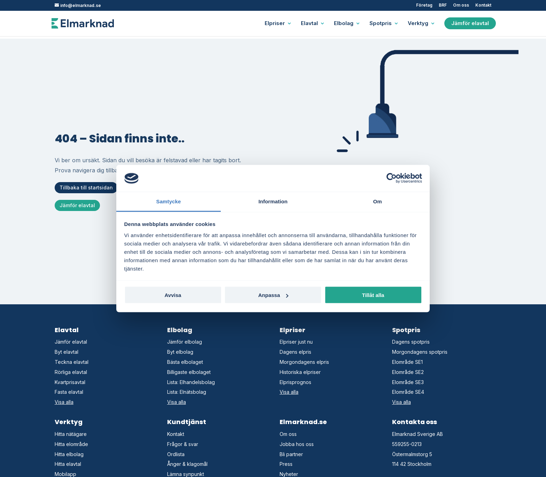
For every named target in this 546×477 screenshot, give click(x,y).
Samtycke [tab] (168, 201)
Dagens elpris (295, 352)
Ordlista (176, 454)
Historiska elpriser (300, 372)
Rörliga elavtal (71, 372)
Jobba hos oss (297, 444)
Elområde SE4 (408, 392)
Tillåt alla (373, 295)
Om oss (461, 5)
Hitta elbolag (69, 454)
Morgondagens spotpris (419, 352)
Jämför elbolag (184, 342)
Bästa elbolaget (185, 362)
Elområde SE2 (408, 372)
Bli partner (291, 454)
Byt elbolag (180, 352)
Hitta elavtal (68, 464)
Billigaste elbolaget (189, 372)
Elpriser (275, 23)
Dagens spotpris (411, 342)
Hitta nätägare (71, 434)
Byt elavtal (66, 352)
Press (286, 464)
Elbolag (343, 23)
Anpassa (273, 295)
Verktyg (418, 23)
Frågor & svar (182, 444)
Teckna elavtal (71, 362)
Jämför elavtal (470, 23)
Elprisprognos (295, 382)
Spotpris (380, 23)
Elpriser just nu (296, 342)
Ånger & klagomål (187, 464)
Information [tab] (273, 201)
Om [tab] (377, 201)
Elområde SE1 (407, 362)
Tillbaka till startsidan (86, 187)
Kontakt (483, 5)
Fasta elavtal (69, 392)
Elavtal (309, 23)
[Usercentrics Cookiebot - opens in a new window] (391, 178)
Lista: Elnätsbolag (186, 392)
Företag (424, 5)
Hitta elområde (71, 444)
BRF (443, 5)
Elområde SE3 (408, 382)
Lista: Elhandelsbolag (191, 382)
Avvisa (173, 295)
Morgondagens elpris (304, 362)
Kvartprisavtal (70, 382)
